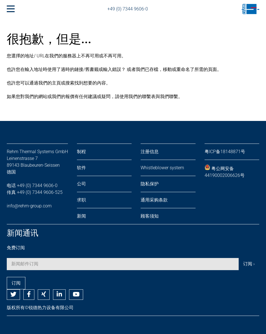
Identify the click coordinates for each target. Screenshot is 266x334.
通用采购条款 (154, 200)
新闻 (81, 216)
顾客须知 (150, 216)
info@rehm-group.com (29, 206)
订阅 (16, 283)
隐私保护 (150, 183)
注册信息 (150, 151)
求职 (81, 200)
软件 (81, 167)
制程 (81, 151)
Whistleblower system (162, 167)
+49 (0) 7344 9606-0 (127, 9)
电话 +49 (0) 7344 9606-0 (32, 185)
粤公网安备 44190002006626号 (225, 171)
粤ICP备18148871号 (225, 151)
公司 (81, 183)
